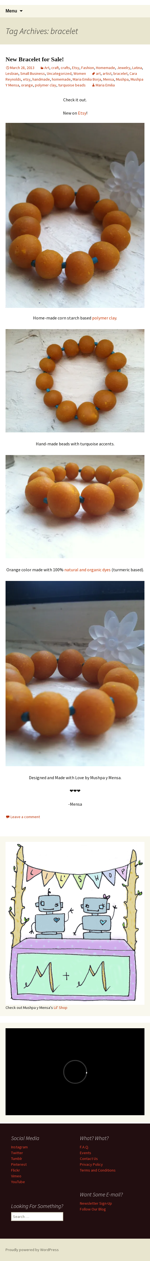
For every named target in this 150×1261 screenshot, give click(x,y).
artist (107, 73)
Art (46, 67)
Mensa (108, 79)
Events (85, 1152)
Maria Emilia (105, 85)
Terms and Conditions (98, 1170)
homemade (61, 79)
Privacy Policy (91, 1164)
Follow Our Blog (93, 1209)
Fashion (87, 67)
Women (79, 73)
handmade (41, 79)
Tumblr (16, 1158)
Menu (11, 11)
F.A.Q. (84, 1146)
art (98, 73)
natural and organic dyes (87, 569)
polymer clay (45, 85)
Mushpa (122, 79)
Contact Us (89, 1158)
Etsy (75, 67)
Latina (137, 67)
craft (55, 67)
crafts (65, 67)
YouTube (18, 1181)
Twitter (17, 1152)
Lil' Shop (60, 1007)
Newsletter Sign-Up (96, 1203)
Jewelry (123, 67)
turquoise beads (72, 85)
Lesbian (12, 73)
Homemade (105, 67)
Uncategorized (59, 73)
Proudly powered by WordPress (32, 1249)
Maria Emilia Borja (87, 79)
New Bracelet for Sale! (35, 59)
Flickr (15, 1170)
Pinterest (19, 1164)
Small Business (32, 73)
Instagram (19, 1146)
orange (27, 85)
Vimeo (16, 1175)
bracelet (120, 73)
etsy (26, 79)
